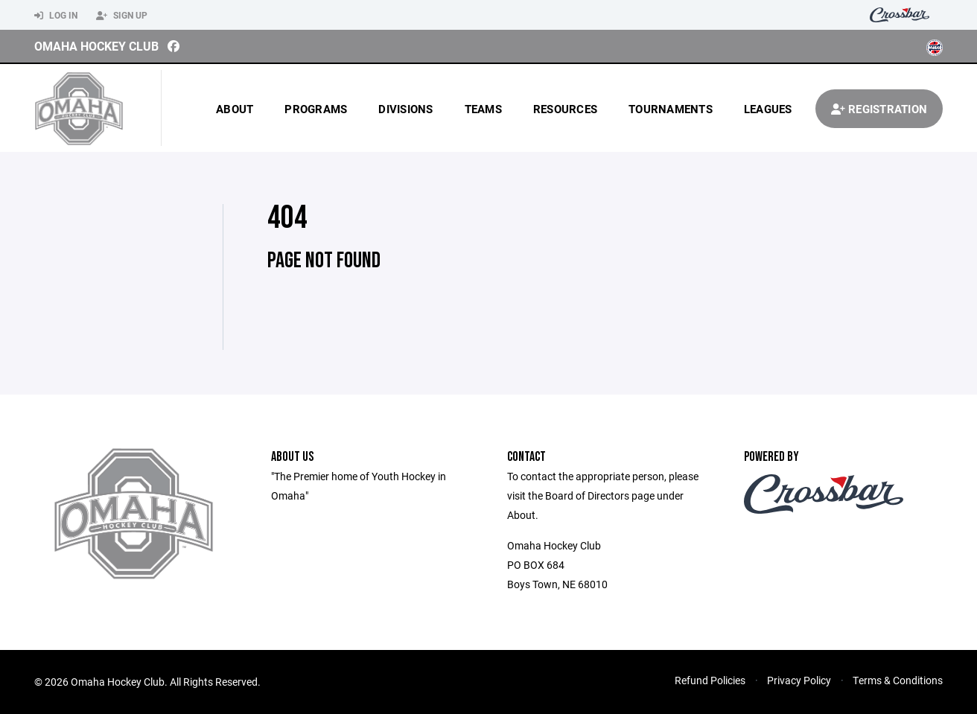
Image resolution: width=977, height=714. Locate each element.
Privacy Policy (799, 680)
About (234, 108)
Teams (483, 108)
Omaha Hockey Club (96, 46)
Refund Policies (710, 680)
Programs (315, 108)
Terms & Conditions (898, 680)
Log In (55, 15)
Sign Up (121, 15)
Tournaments (670, 108)
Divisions (405, 108)
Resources (565, 108)
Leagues (768, 108)
